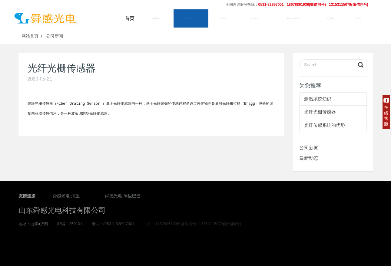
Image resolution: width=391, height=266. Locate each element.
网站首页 (30, 36)
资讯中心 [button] (191, 18)
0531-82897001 (271, 4)
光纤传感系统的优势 (324, 125)
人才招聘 (330, 18)
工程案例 (222, 18)
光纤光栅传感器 (320, 111)
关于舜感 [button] (156, 18)
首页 (129, 18)
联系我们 (358, 18)
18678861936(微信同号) (306, 4)
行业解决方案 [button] (293, 18)
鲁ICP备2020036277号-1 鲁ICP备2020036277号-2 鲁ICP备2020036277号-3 (195, 247)
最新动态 (309, 158)
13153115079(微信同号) (348, 4)
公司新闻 (54, 36)
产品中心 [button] (254, 18)
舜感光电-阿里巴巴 (123, 196)
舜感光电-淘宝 (66, 196)
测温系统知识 (317, 98)
